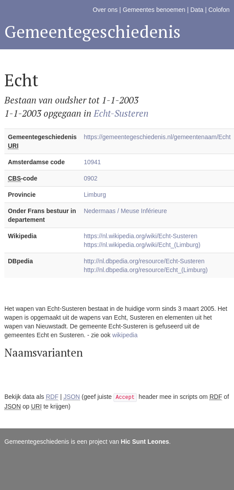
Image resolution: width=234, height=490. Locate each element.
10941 (92, 162)
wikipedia (125, 335)
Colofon (219, 9)
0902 (90, 178)
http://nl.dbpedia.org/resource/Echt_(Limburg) (146, 269)
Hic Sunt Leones (145, 441)
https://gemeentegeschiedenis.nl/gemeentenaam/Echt (157, 136)
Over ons (105, 9)
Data (197, 9)
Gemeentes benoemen (154, 9)
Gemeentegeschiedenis (92, 31)
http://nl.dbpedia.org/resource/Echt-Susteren (144, 261)
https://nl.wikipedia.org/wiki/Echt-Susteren (140, 235)
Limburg (95, 194)
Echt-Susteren (121, 113)
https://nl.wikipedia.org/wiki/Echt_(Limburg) (142, 244)
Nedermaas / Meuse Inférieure (125, 210)
